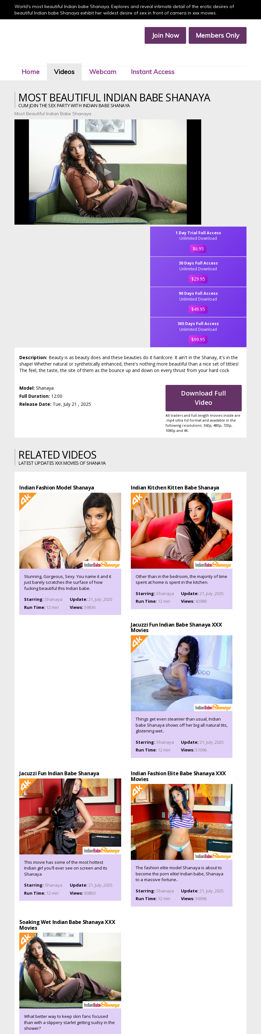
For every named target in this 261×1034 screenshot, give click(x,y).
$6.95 (215, 127)
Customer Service (120, 1010)
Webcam (105, 57)
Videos (67, 57)
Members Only (215, 36)
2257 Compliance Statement (162, 1015)
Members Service (156, 1010)
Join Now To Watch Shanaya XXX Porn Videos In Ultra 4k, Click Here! (130, 822)
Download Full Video (206, 282)
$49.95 (215, 187)
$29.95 (215, 157)
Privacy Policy (120, 1015)
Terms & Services (88, 1015)
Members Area (87, 1010)
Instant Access (155, 57)
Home (33, 57)
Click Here (186, 990)
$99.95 (215, 217)
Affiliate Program (192, 1010)
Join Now (162, 36)
